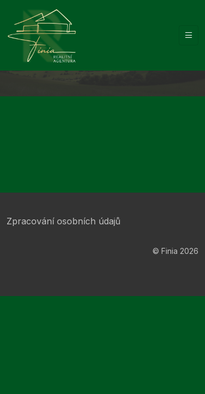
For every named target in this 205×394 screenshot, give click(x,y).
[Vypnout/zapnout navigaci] (188, 35)
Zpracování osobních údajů (63, 221)
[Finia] (42, 35)
